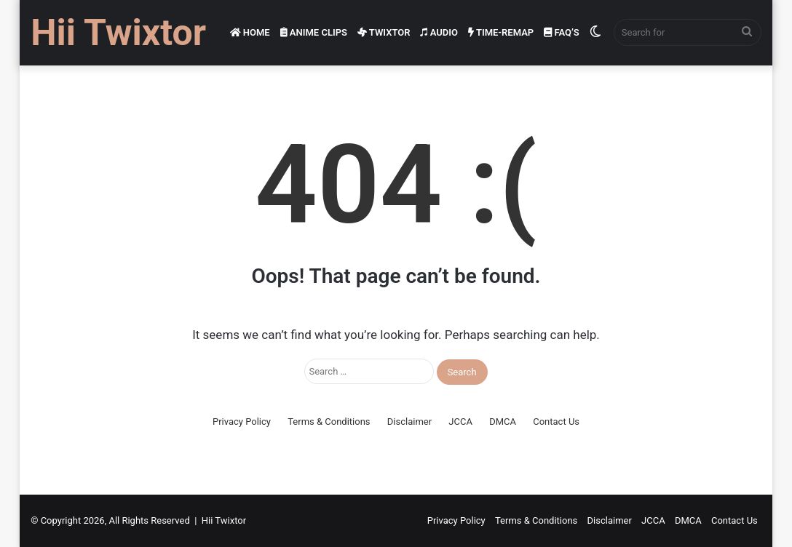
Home (250, 32)
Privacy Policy (242, 421)
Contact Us (556, 421)
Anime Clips (313, 32)
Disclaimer (409, 421)
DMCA (502, 421)
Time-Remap (501, 32)
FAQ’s (561, 32)
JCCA (460, 421)
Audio (439, 32)
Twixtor (384, 32)
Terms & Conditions (329, 421)
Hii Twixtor (224, 520)
